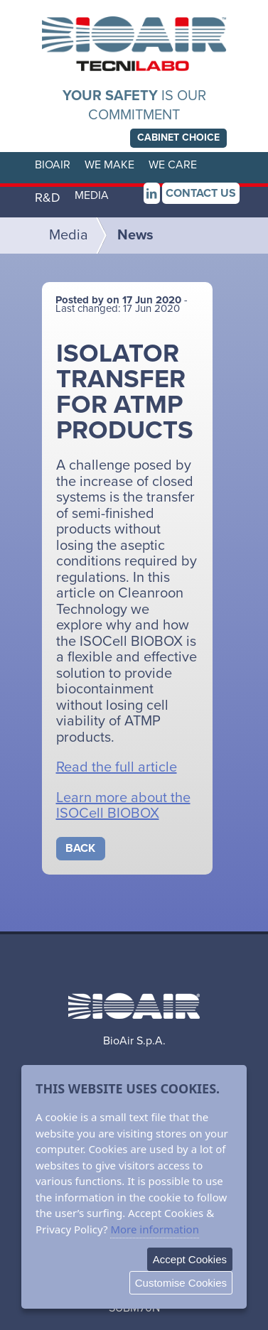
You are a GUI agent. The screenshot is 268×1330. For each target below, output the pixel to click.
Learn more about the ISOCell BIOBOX (123, 806)
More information (154, 1229)
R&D (47, 197)
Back (80, 848)
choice (178, 137)
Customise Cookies (181, 1283)
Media (68, 235)
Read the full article (116, 767)
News (135, 235)
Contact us (201, 193)
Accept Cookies (190, 1259)
